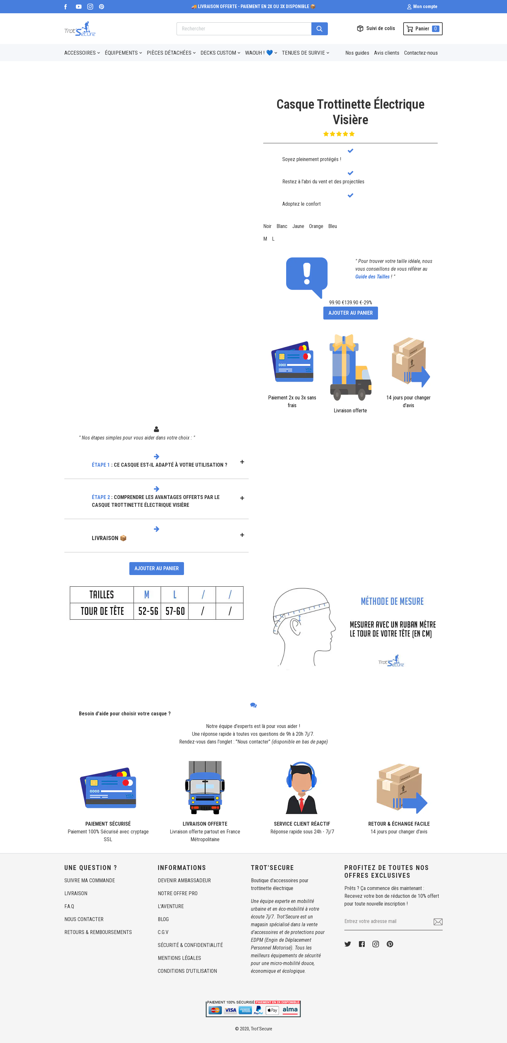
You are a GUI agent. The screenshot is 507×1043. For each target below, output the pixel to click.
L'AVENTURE (171, 906)
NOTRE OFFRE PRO (178, 893)
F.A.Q (69, 906)
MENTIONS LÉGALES (179, 958)
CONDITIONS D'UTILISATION (187, 971)
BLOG (163, 919)
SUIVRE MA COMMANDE (89, 880)
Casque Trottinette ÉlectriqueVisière (350, 112)
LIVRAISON (75, 893)
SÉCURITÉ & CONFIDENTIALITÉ (190, 945)
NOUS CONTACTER (83, 919)
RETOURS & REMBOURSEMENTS (98, 932)
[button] (339, 134)
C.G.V (163, 932)
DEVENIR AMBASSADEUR (184, 880)
